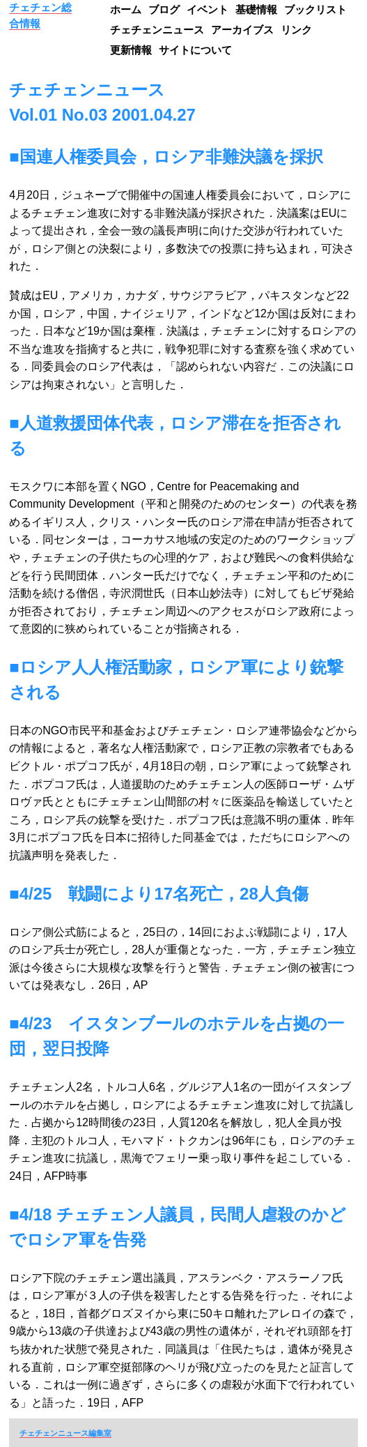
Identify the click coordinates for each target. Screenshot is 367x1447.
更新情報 (131, 50)
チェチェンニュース (157, 30)
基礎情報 (256, 9)
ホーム (125, 9)
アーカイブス (242, 30)
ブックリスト (315, 9)
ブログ (164, 9)
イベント (207, 9)
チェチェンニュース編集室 (65, 1433)
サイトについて (195, 50)
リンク (296, 30)
